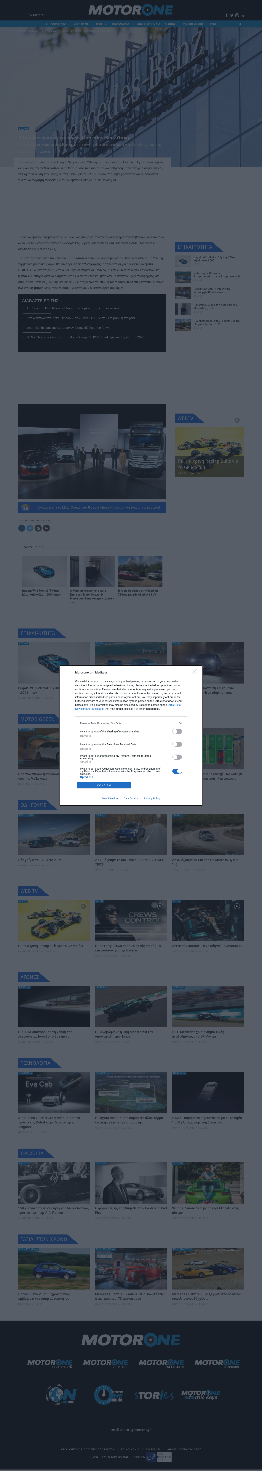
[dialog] (131, 735)
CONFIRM (104, 785)
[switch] (177, 731)
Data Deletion (110, 798)
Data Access (131, 798)
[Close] (195, 672)
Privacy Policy (152, 798)
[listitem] (131, 723)
